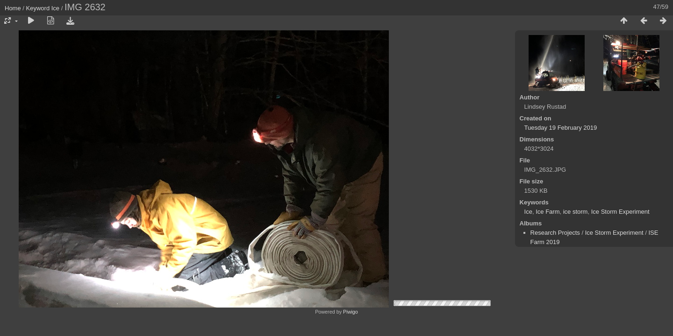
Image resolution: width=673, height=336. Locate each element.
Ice (55, 8)
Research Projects (555, 232)
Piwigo (350, 312)
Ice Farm (547, 211)
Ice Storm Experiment (620, 211)
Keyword (38, 8)
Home (13, 8)
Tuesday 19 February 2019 (560, 127)
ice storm (575, 211)
